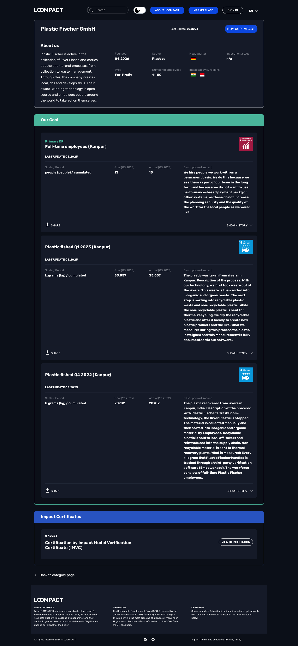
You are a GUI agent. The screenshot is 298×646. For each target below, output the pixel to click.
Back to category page (54, 575)
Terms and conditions (213, 639)
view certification (235, 542)
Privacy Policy (233, 639)
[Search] (108, 10)
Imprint (195, 639)
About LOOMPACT (167, 10)
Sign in (233, 10)
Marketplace (203, 10)
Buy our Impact (241, 29)
